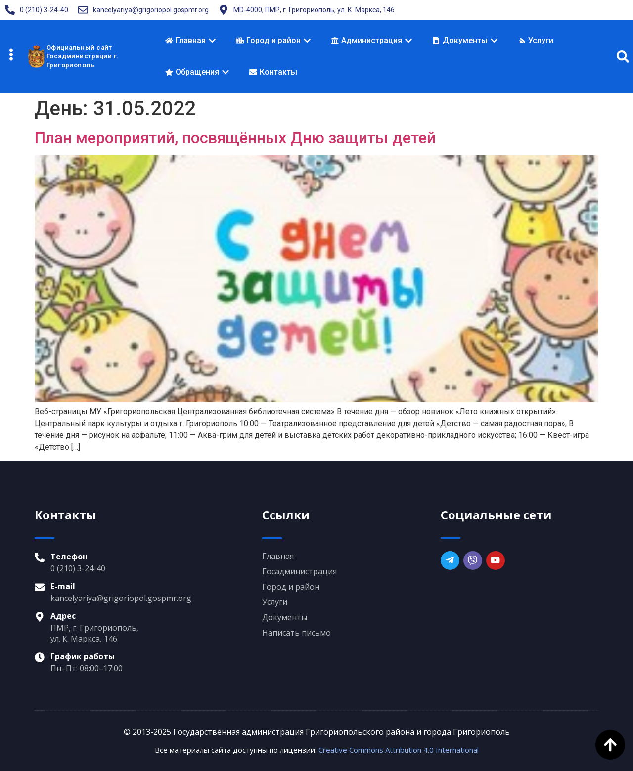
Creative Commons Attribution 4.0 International (398, 750)
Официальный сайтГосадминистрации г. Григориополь (82, 56)
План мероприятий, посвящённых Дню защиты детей (235, 137)
